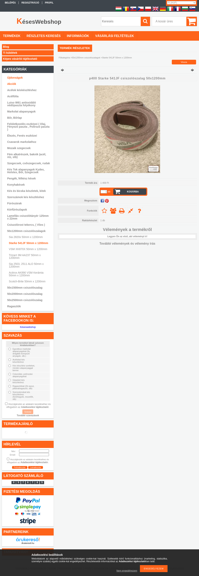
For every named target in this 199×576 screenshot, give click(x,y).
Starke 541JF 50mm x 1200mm (28, 243)
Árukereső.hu (28, 543)
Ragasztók (14, 306)
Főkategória (64, 57)
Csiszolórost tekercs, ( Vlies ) (26, 224)
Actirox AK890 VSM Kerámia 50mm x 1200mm (26, 274)
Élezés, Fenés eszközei (22, 135)
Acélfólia (12, 96)
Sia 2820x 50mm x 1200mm (26, 237)
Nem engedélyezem (126, 570)
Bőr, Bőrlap (14, 117)
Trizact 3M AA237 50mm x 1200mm (25, 256)
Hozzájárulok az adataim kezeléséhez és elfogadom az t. (28, 405)
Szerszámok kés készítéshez (25, 197)
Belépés (10, 2)
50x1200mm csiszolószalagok (86, 57)
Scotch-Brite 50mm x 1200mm (27, 281)
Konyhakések (16, 184)
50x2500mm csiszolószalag (24, 300)
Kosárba (133, 191)
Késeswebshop (28, 327)
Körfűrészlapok (17, 209)
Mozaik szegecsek (19, 148)
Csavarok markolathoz (21, 141)
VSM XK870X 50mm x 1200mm (28, 249)
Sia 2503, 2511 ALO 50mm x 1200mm (26, 265)
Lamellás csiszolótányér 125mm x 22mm (28, 217)
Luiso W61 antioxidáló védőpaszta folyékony (21, 104)
